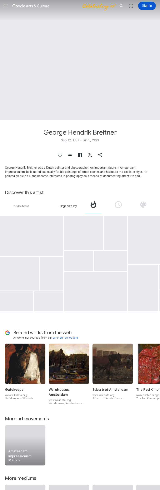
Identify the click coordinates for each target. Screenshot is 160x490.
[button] (6, 6)
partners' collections (65, 337)
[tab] (93, 206)
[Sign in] (147, 6)
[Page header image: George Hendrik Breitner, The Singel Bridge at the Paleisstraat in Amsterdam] (80, 60)
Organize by (68, 206)
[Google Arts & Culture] (64, 6)
